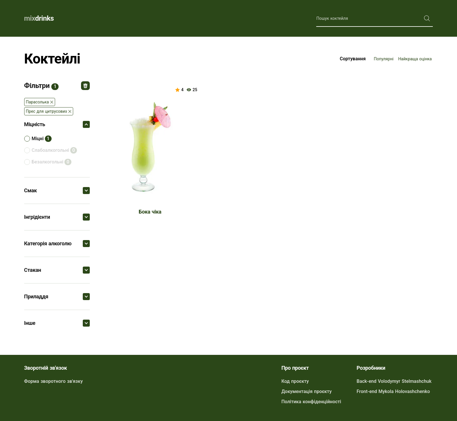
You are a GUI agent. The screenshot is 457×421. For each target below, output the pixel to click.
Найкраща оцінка (415, 59)
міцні (38, 138)
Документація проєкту (306, 391)
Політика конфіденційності (311, 401)
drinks (39, 18)
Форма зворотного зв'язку (53, 381)
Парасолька (37, 102)
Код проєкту (295, 381)
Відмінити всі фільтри (85, 85)
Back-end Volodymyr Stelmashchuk (394, 381)
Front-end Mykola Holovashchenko (393, 391)
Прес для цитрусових (46, 111)
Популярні (384, 59)
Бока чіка (150, 212)
